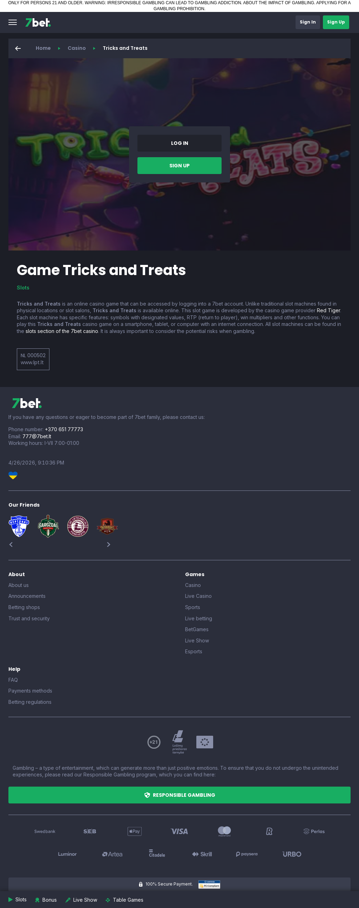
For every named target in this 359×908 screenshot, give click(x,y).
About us (18, 585)
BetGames (197, 629)
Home (43, 48)
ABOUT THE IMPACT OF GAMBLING (278, 2)
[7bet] (38, 22)
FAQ (13, 680)
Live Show (197, 640)
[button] (12, 22)
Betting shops (24, 607)
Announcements (27, 596)
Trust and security (29, 618)
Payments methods (30, 691)
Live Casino (198, 596)
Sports (192, 607)
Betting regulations (30, 702)
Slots (23, 288)
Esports (193, 651)
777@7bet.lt (36, 436)
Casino (77, 48)
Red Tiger (328, 310)
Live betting (198, 618)
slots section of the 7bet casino (62, 331)
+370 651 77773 (64, 429)
